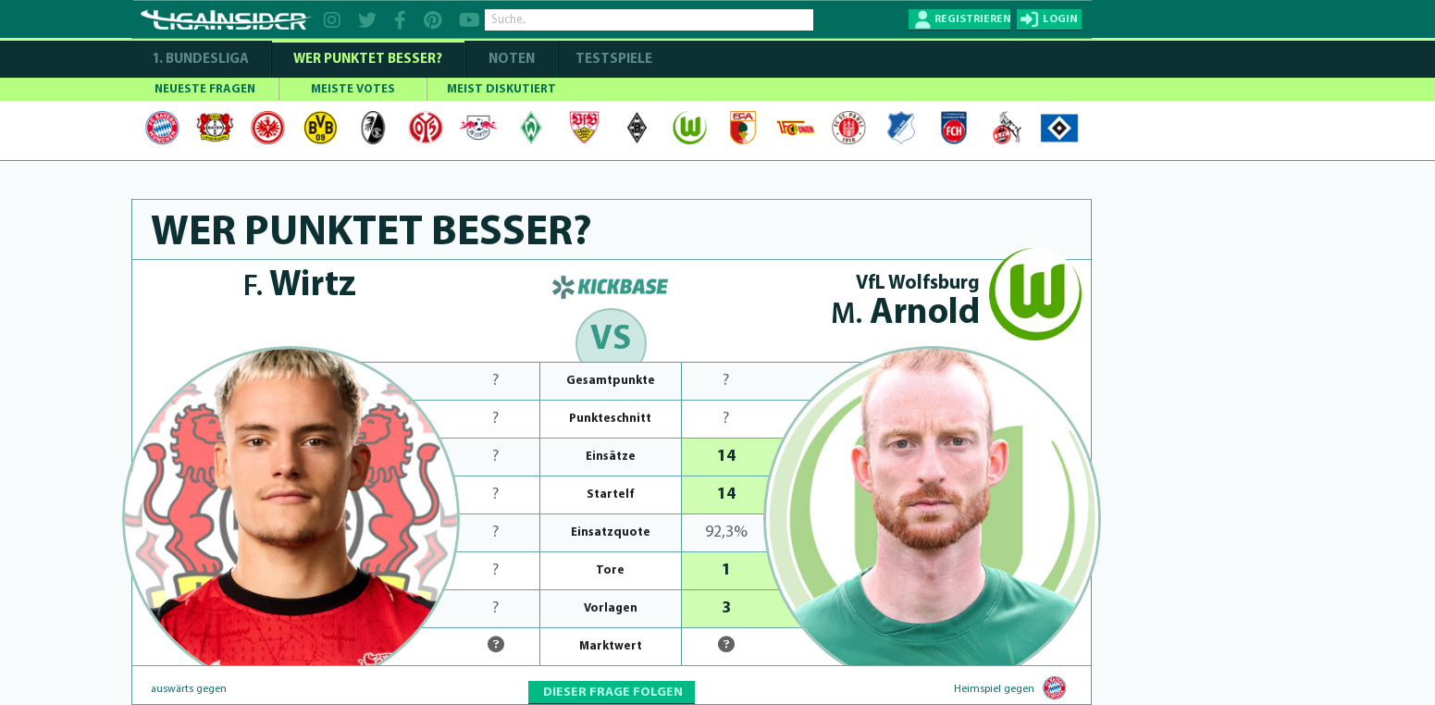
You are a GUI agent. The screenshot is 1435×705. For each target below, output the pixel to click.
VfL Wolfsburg (918, 283)
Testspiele (612, 60)
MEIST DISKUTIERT (501, 89)
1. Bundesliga (200, 60)
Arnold (905, 314)
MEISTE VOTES (353, 89)
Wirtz (299, 286)
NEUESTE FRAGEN (205, 89)
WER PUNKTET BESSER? (367, 60)
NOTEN (512, 60)
